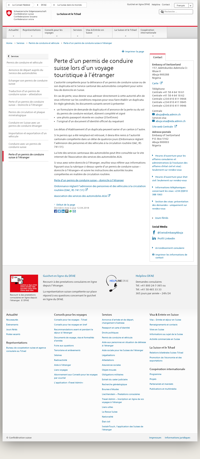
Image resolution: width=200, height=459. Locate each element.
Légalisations (108, 355)
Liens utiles (107, 407)
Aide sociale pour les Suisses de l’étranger (122, 350)
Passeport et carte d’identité (116, 328)
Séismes (58, 355)
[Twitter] (60, 210)
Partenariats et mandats (161, 384)
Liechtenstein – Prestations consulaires (121, 394)
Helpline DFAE (145, 275)
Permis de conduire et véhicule (44, 43)
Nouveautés (12, 320)
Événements (12, 324)
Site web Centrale (164, 126)
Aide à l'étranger (62, 365)
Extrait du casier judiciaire (115, 379)
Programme (155, 374)
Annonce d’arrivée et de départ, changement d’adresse (118, 321)
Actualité (13, 33)
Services (77, 33)
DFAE (43, 5)
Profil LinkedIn (167, 238)
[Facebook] (56, 210)
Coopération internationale (153, 33)
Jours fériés (161, 217)
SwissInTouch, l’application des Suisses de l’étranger (122, 428)
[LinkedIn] (63, 210)
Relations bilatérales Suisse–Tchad (166, 353)
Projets (153, 379)
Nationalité (107, 417)
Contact (156, 57)
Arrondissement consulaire (169, 247)
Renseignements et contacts (163, 324)
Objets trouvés (109, 370)
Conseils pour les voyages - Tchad (70, 320)
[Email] (74, 210)
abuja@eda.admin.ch (168, 114)
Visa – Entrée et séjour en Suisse (165, 320)
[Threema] (67, 210)
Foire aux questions (64, 345)
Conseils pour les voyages (57, 33)
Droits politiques (110, 332)
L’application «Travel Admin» (68, 383)
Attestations (108, 360)
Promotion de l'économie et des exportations (166, 359)
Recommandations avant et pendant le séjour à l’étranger (73, 331)
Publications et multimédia (163, 389)
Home (9, 43)
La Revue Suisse (109, 412)
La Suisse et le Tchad (125, 33)
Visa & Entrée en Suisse (98, 33)
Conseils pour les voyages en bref (70, 324)
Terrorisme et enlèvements (67, 350)
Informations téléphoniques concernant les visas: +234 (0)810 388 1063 (170, 191)
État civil (106, 421)
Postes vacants (13, 334)
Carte (157, 83)
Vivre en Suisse (157, 329)
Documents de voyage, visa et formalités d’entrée (74, 339)
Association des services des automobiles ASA (82, 195)
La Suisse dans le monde (69, 5)
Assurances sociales (111, 365)
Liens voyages (61, 370)
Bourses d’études (110, 389)
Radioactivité (60, 360)
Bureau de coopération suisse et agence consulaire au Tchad (26, 349)
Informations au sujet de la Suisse (166, 334)
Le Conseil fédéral (21, 5)
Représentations (31, 33)
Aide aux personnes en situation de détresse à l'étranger (124, 344)
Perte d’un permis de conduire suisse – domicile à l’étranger (89, 180)
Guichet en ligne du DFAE (59, 275)
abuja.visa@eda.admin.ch (171, 121)
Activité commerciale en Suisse (165, 339)
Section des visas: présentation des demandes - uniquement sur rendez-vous (170, 205)
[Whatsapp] (71, 210)
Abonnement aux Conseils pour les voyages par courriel (75, 376)
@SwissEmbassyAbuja (170, 232)
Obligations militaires (112, 375)
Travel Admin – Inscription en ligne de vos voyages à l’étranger (123, 401)
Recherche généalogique (114, 384)
